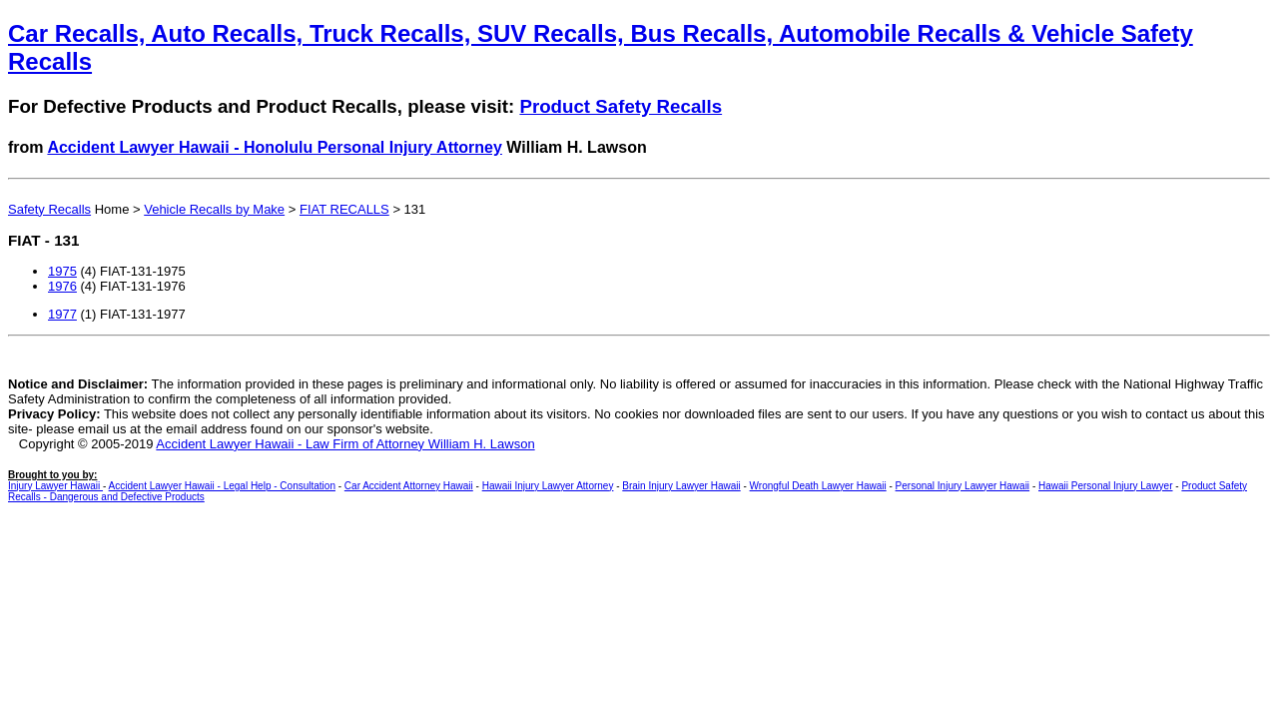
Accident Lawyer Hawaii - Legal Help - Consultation (222, 485)
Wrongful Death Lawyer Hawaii (818, 485)
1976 (62, 286)
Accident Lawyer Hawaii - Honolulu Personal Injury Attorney (274, 147)
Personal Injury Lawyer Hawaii (963, 485)
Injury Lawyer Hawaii (55, 485)
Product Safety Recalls (620, 106)
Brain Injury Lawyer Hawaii (681, 485)
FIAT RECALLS (344, 209)
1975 (62, 271)
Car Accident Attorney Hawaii (408, 485)
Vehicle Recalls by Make (214, 209)
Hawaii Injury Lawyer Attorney (548, 485)
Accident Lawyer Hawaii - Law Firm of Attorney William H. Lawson (345, 443)
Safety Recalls (49, 209)
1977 (62, 314)
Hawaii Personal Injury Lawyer (1105, 485)
